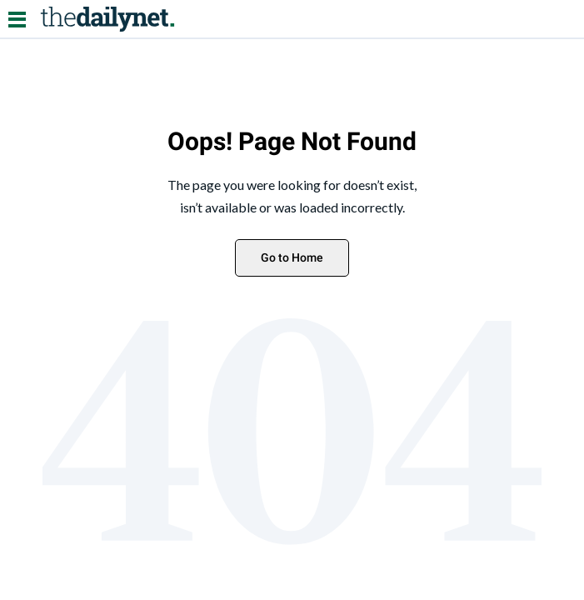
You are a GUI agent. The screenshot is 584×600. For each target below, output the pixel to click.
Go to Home (292, 257)
